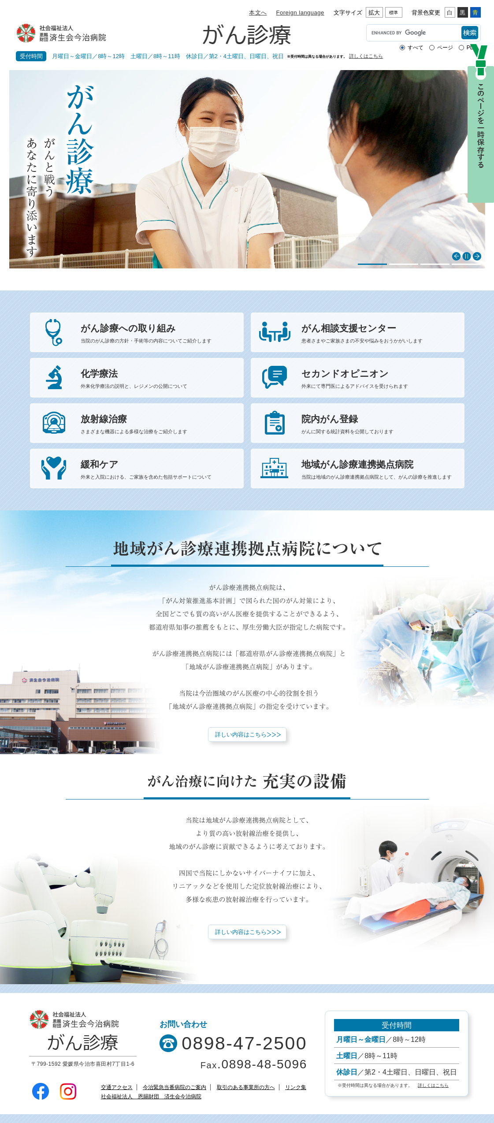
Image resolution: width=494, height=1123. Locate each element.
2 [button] (403, 264)
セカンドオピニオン (377, 379)
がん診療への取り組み (157, 334)
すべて (415, 48)
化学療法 (157, 379)
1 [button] (372, 264)
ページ (445, 48)
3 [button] (434, 264)
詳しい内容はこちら (241, 734)
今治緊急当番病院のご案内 (174, 1087)
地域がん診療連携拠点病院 (377, 470)
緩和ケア (157, 470)
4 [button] (466, 264)
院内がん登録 (377, 425)
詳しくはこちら (366, 56)
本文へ (258, 12)
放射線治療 (157, 425)
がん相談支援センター (377, 334)
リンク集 (295, 1087)
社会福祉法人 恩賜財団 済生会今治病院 (151, 1096)
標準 (393, 12)
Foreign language (300, 12)
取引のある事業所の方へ (246, 1087)
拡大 (374, 12)
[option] (247, 169)
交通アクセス (117, 1087)
